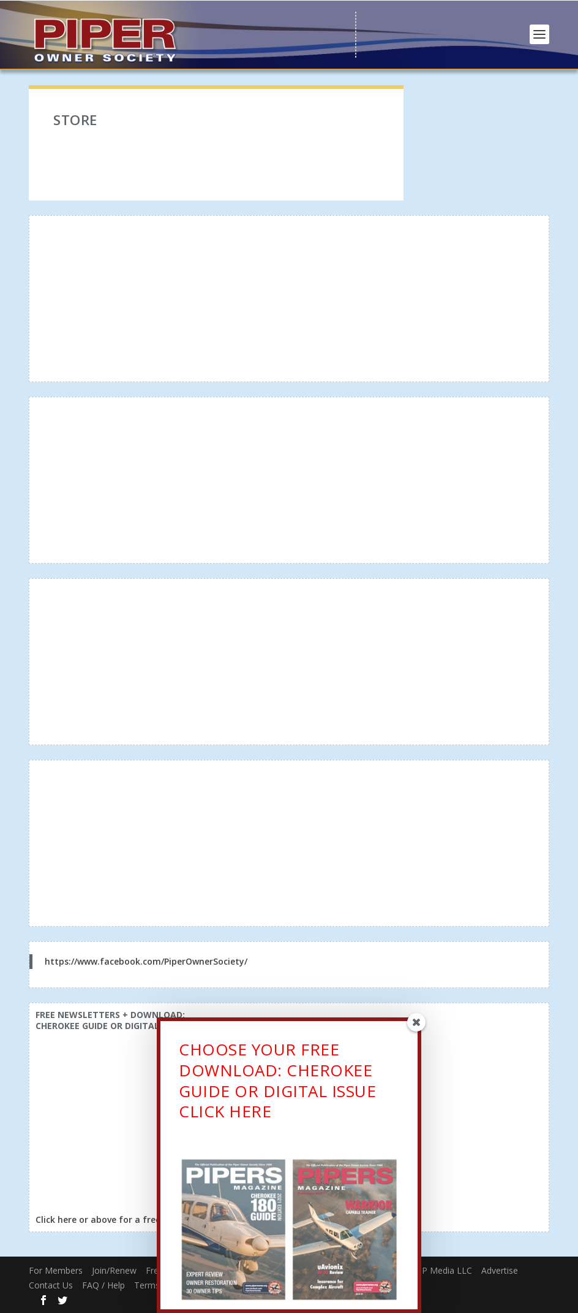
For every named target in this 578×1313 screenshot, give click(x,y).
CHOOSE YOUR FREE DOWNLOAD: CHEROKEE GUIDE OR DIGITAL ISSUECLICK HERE (277, 1083)
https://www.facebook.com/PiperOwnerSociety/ (146, 961)
